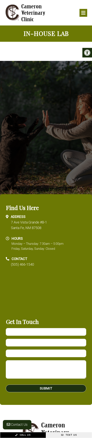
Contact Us (17, 424)
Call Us (23, 435)
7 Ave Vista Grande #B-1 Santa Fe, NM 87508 (29, 225)
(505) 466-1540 (22, 264)
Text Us (69, 435)
